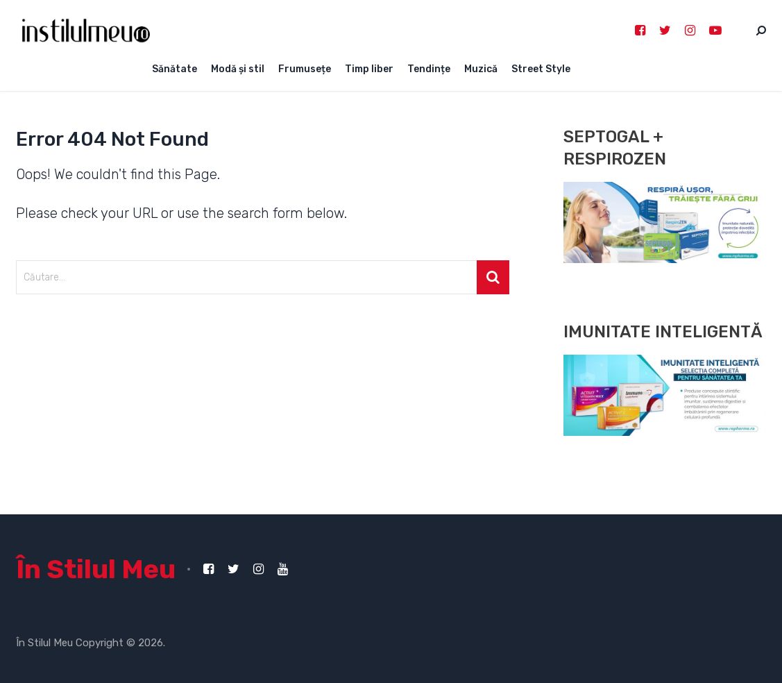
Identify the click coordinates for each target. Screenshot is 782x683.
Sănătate (174, 69)
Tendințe (428, 69)
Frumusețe (304, 69)
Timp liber (369, 69)
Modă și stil (237, 69)
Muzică (481, 69)
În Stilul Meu (96, 569)
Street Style (540, 69)
